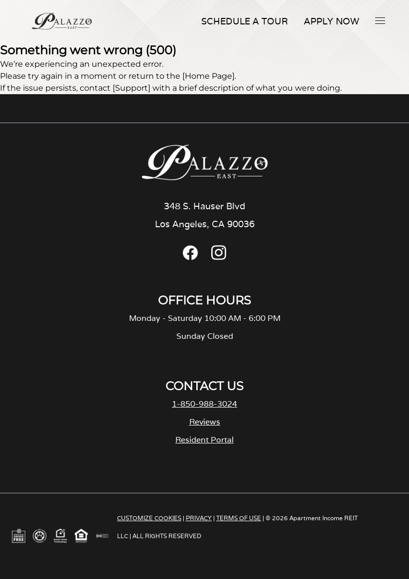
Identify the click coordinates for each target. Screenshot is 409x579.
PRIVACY (199, 518)
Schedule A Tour (244, 21)
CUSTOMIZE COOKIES (149, 518)
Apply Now (331, 21)
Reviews (204, 422)
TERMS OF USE (238, 518)
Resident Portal (204, 439)
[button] (380, 20)
